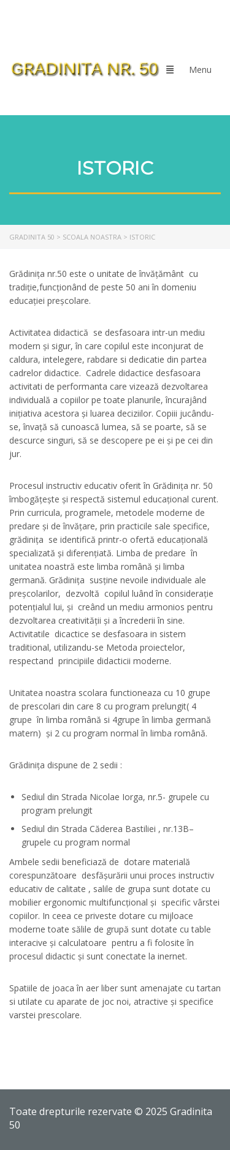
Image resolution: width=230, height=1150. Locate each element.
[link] (84, 69)
